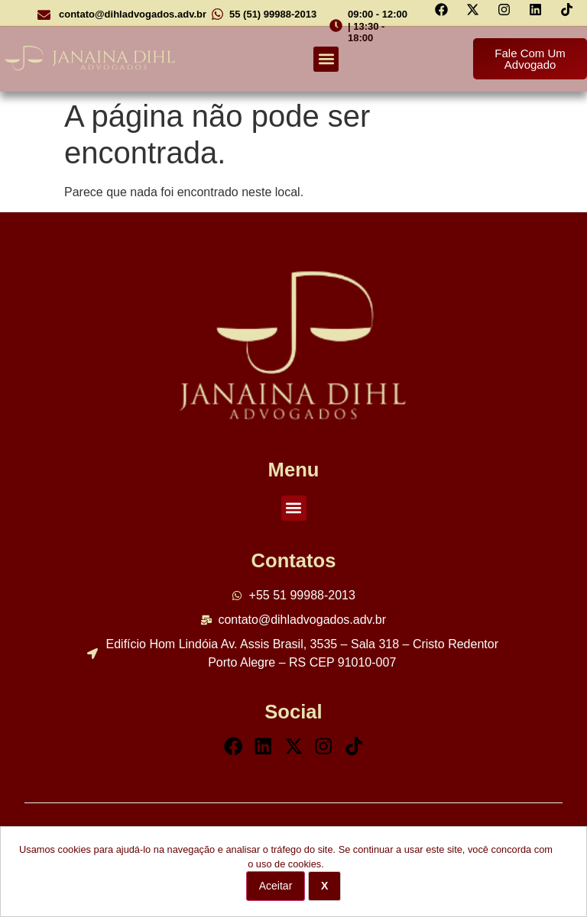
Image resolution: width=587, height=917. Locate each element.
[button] (326, 59)
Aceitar (276, 886)
